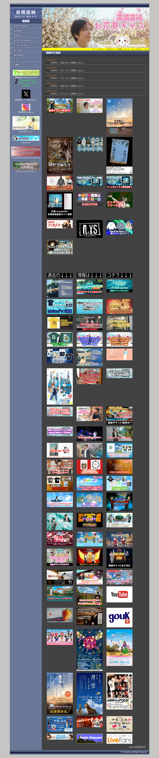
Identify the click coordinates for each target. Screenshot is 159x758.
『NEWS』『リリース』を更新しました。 (67, 70)
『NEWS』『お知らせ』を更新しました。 (67, 63)
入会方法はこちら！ (27, 80)
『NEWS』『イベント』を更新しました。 (67, 94)
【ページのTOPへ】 (137, 747)
